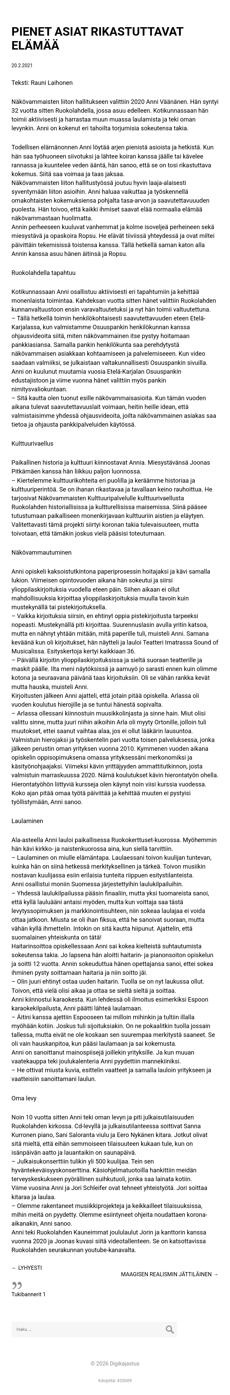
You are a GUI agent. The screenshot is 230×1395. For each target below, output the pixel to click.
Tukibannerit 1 (29, 1294)
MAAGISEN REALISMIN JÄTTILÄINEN (169, 1274)
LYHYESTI (27, 1268)
